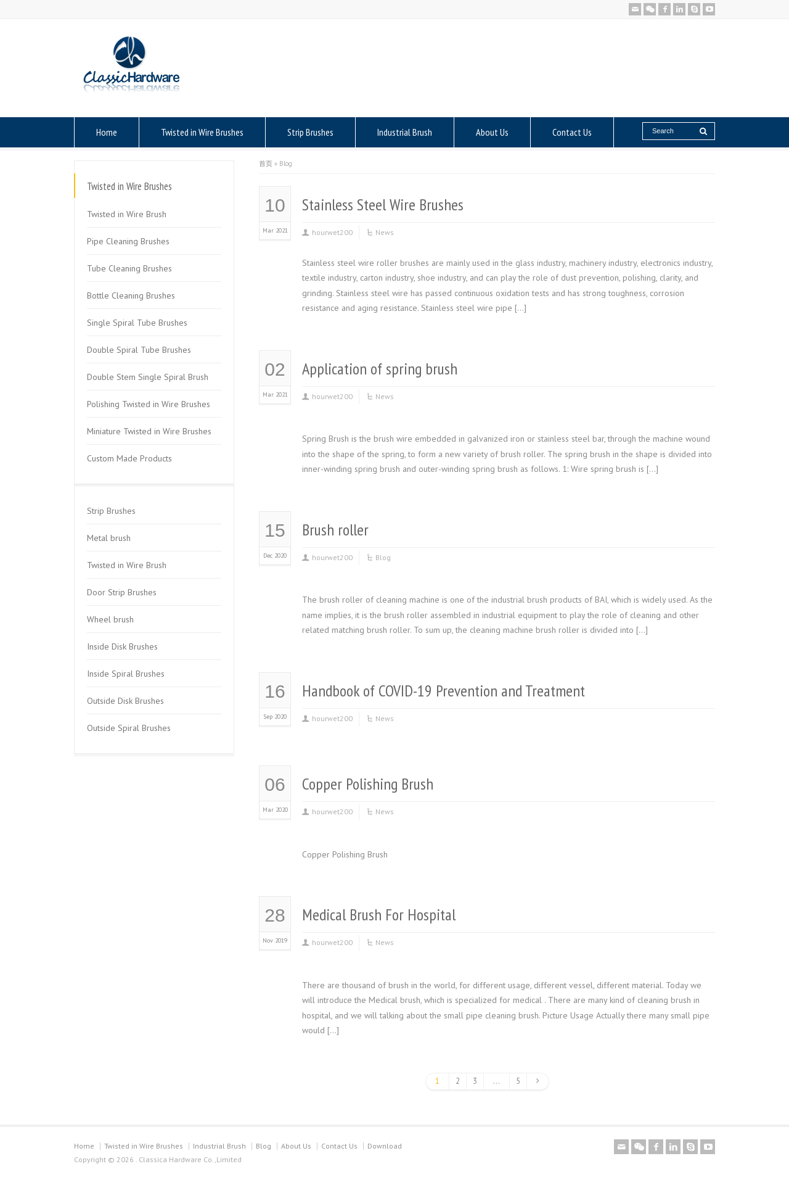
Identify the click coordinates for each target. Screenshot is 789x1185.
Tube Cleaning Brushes (129, 268)
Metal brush (109, 537)
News (384, 232)
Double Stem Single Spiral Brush (147, 376)
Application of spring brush (379, 368)
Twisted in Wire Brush (126, 214)
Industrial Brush (404, 132)
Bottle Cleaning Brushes (131, 295)
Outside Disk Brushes (125, 700)
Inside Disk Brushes (122, 646)
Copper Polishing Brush (367, 784)
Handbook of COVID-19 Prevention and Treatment (443, 690)
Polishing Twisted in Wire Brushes (148, 404)
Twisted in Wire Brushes (202, 132)
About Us (492, 132)
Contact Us (572, 132)
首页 (265, 163)
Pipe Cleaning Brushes (128, 241)
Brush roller (335, 529)
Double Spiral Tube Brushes (139, 349)
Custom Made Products (129, 458)
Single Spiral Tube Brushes (137, 322)
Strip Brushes (310, 132)
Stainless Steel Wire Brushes (383, 204)
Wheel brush (110, 619)
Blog (383, 557)
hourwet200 (332, 232)
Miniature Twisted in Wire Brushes (149, 431)
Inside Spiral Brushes (126, 673)
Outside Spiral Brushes (129, 727)
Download (384, 1145)
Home (106, 132)
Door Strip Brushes (122, 592)
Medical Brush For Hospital (379, 914)
